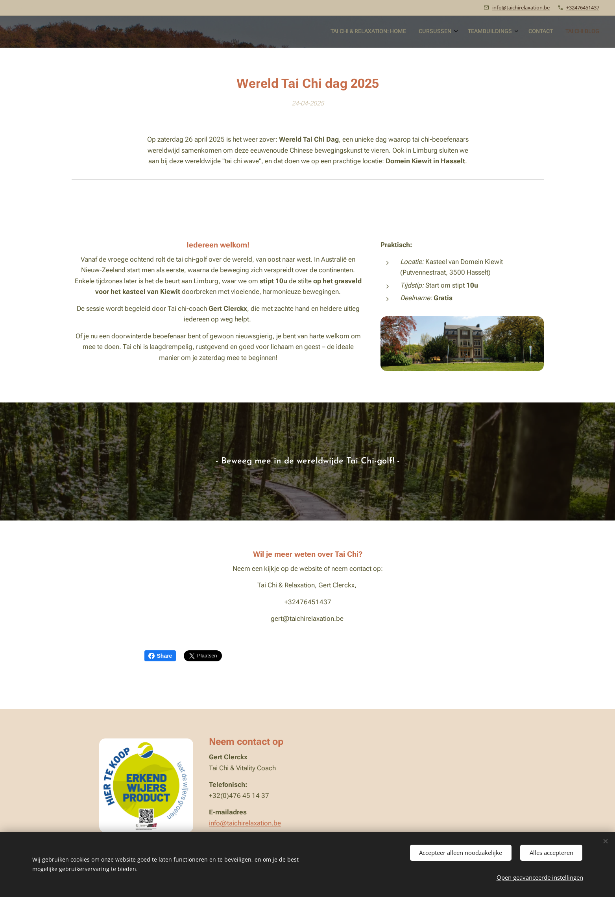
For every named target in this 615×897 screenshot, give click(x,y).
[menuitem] (543, 32)
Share (160, 656)
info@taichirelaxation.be (521, 7)
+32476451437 (582, 7)
